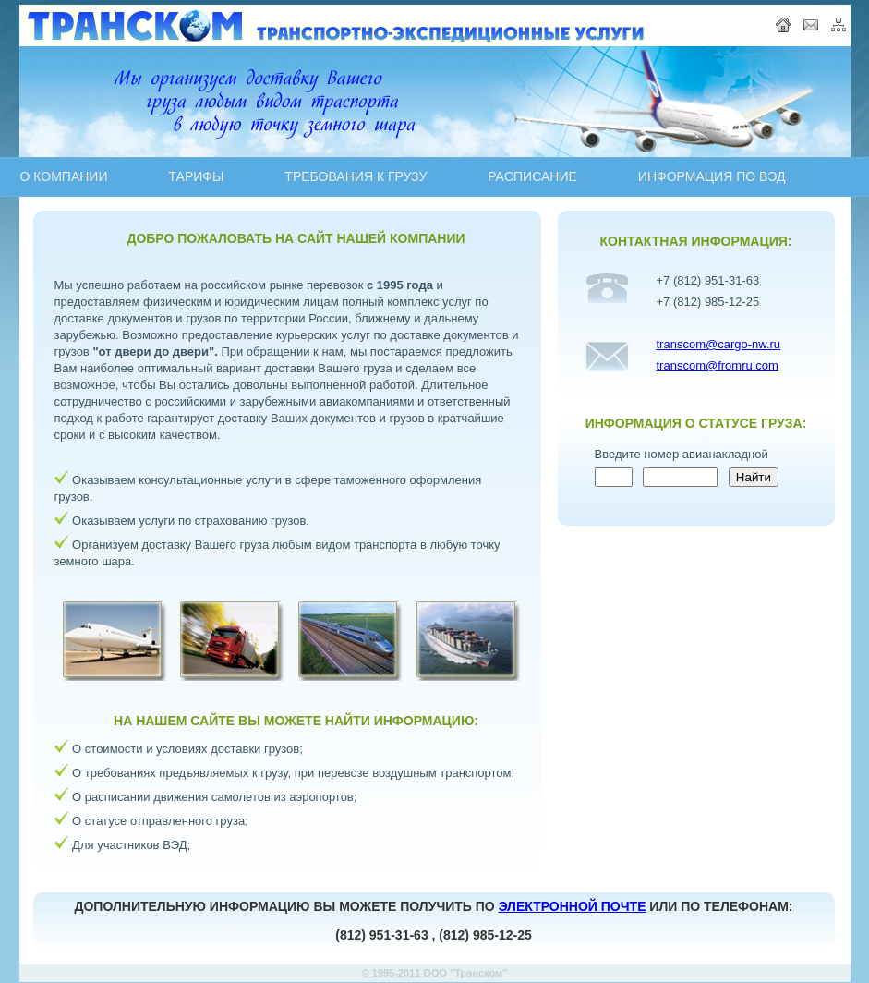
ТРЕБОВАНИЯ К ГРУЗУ (355, 176)
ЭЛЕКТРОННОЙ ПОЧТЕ (572, 906)
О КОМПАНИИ (64, 176)
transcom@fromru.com (717, 365)
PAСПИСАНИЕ (532, 176)
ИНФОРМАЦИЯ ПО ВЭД (712, 176)
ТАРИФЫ (195, 176)
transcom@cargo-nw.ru (719, 344)
